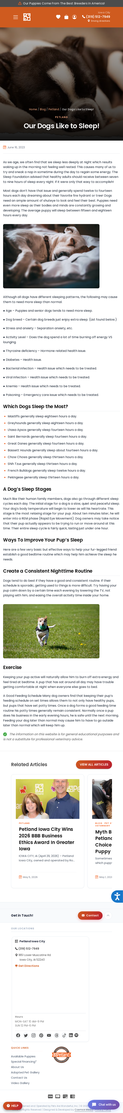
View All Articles (94, 764)
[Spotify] (76, 1035)
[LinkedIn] (71, 1035)
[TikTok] (64, 1035)
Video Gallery (20, 1083)
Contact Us (19, 1078)
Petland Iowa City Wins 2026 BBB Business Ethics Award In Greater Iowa (46, 839)
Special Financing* (24, 1062)
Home (33, 109)
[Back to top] (108, 915)
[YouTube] (49, 1035)
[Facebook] (18, 1035)
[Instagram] (33, 1035)
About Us (17, 1067)
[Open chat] (102, 1104)
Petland (54, 109)
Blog (43, 109)
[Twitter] (26, 1035)
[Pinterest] (41, 1035)
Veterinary (102, 825)
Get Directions (27, 966)
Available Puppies (23, 1056)
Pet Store (111, 823)
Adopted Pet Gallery (25, 1072)
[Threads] (57, 1035)
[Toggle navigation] (15, 17)
